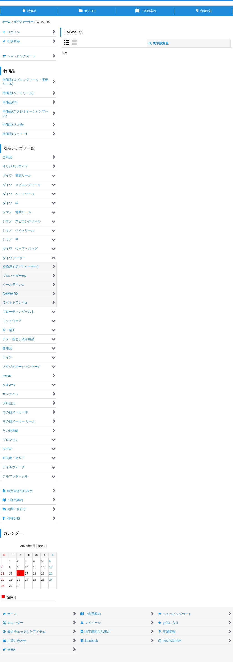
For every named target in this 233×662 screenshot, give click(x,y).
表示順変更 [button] (159, 43)
